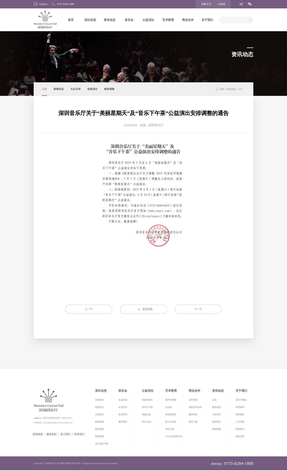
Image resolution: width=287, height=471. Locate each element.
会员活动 (122, 400)
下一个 (198, 309)
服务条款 (51, 434)
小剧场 (221, 4)
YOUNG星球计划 (173, 436)
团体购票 (99, 436)
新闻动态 (59, 89)
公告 (44, 89)
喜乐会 (129, 19)
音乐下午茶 (147, 407)
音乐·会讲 (146, 421)
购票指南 (99, 421)
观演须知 (99, 429)
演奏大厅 (206, 4)
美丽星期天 (147, 400)
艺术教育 (168, 19)
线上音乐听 (170, 421)
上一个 (89, 309)
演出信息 (90, 19)
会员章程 (122, 414)
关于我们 (207, 19)
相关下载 (193, 421)
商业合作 (188, 19)
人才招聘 (240, 421)
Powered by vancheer (108, 463)
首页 (71, 19)
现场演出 (92, 89)
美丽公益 (146, 414)
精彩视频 (109, 89)
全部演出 (99, 400)
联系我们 (79, 434)
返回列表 (147, 309)
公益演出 (148, 19)
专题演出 (99, 407)
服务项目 (122, 421)
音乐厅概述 (241, 400)
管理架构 (240, 407)
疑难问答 (240, 436)
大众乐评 (75, 89)
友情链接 (38, 434)
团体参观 (240, 414)
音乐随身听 (170, 414)
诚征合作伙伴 (195, 407)
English (40, 4)
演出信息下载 (101, 443)
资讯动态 (109, 19)
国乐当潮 (169, 429)
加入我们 (65, 434)
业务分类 (193, 400)
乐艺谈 (168, 407)
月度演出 (99, 414)
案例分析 (193, 414)
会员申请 (122, 407)
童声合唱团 (170, 400)
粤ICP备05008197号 (70, 463)
